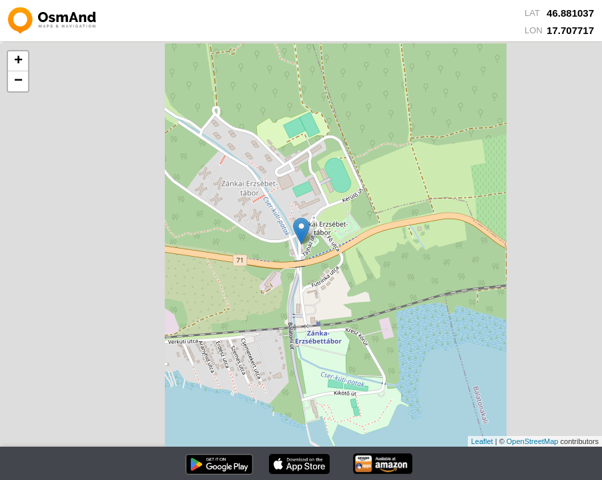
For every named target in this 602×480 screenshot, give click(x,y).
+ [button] (18, 61)
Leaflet (482, 441)
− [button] (18, 81)
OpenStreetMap (533, 441)
